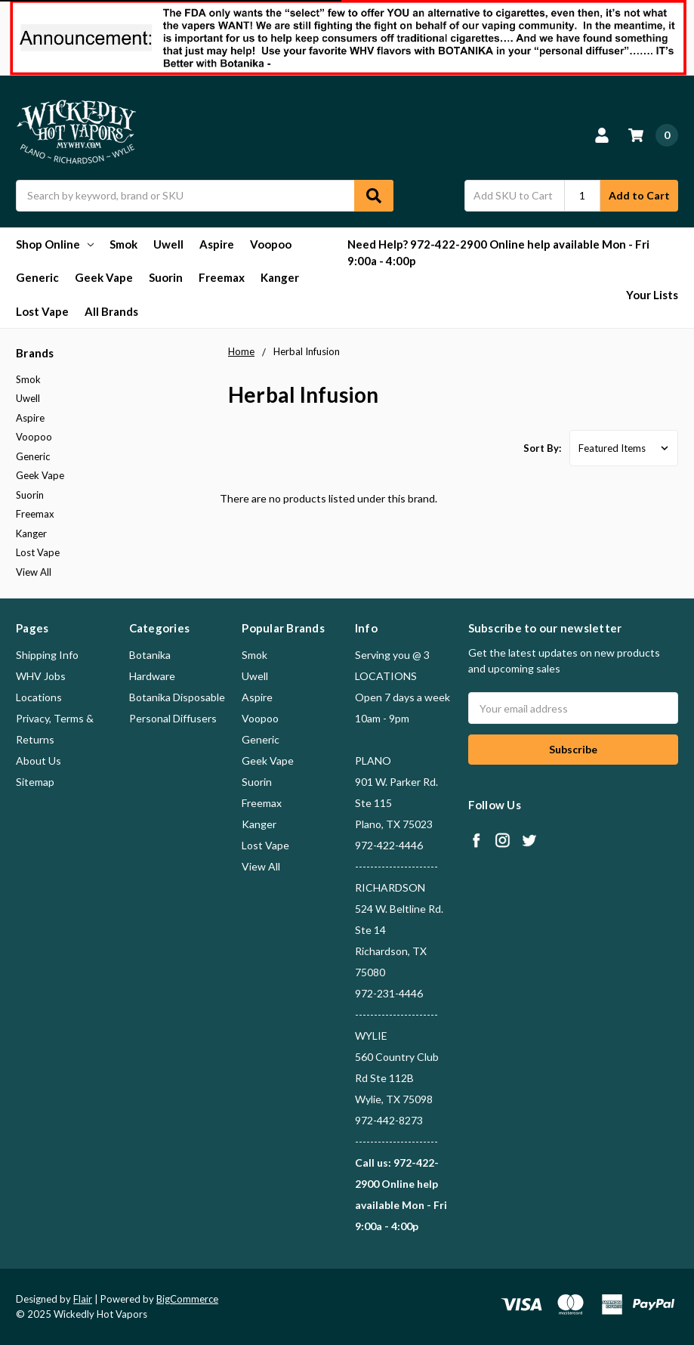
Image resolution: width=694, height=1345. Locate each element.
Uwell (168, 244)
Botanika (150, 654)
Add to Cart (639, 195)
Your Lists (652, 294)
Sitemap (35, 781)
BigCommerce (187, 1299)
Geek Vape (104, 277)
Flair (82, 1299)
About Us (38, 760)
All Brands (111, 311)
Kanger (280, 277)
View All (33, 572)
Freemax (222, 277)
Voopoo (270, 244)
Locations (39, 697)
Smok (123, 244)
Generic (37, 277)
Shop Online (55, 244)
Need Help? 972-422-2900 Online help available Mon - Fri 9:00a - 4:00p (498, 252)
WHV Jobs (41, 675)
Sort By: (542, 448)
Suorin (166, 277)
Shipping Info (47, 654)
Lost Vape (42, 311)
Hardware (152, 675)
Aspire (216, 244)
